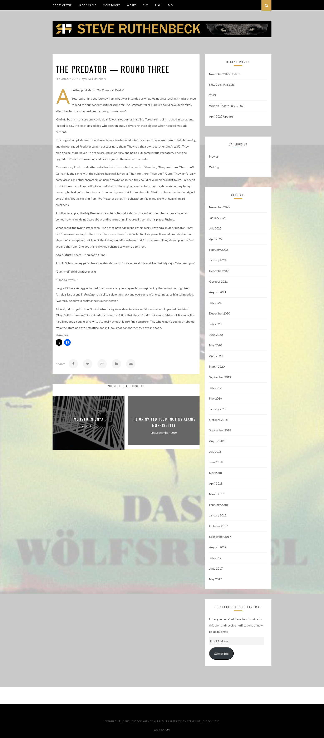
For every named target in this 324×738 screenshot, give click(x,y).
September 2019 (220, 377)
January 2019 (217, 409)
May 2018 (215, 473)
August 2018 (217, 441)
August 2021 (217, 292)
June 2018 (216, 462)
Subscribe (221, 653)
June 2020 (216, 334)
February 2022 (218, 249)
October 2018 (218, 419)
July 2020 (215, 324)
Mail (158, 5)
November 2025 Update (224, 74)
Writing (214, 167)
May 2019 (215, 398)
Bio (170, 5)
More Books (111, 5)
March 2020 (217, 366)
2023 (212, 95)
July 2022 (215, 228)
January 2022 (217, 260)
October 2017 (218, 526)
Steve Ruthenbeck (95, 79)
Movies (214, 156)
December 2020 (219, 313)
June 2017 (216, 568)
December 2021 (219, 271)
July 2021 (215, 302)
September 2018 (220, 430)
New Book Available (222, 84)
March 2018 (217, 494)
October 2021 (218, 281)
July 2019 (215, 388)
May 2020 (215, 345)
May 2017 (215, 579)
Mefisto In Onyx (88, 419)
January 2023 (217, 217)
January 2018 (217, 515)
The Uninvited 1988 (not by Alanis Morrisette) (163, 422)
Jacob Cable (87, 5)
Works (131, 5)
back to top (162, 729)
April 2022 (215, 239)
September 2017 (220, 536)
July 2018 (215, 451)
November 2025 (219, 207)
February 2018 (218, 504)
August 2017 (217, 547)
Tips (145, 5)
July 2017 (215, 558)
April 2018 (215, 483)
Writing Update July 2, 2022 (227, 106)
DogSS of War (62, 5)
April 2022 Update (221, 116)
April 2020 (215, 356)
